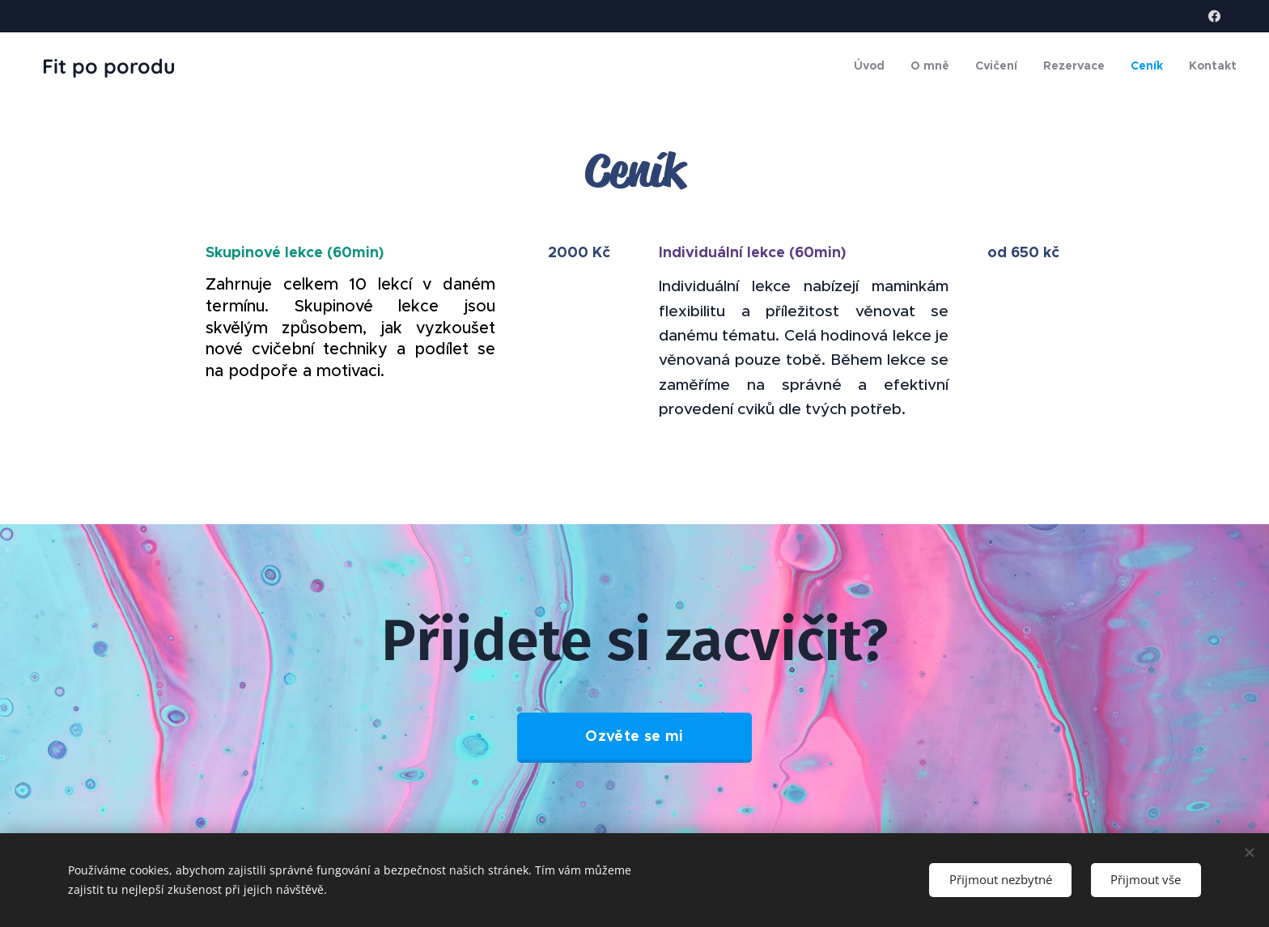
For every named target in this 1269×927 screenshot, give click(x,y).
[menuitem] (874, 65)
